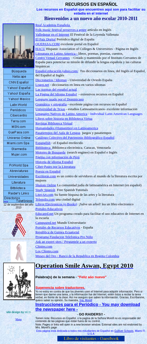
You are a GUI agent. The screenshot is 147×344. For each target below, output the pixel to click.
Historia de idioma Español (54, 162)
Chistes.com (43, 246)
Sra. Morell (85, 300)
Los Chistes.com (46, 251)
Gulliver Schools (123, 330)
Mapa (19, 319)
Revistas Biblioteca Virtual (53, 123)
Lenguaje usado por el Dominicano (59, 99)
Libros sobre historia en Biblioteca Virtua (63, 118)
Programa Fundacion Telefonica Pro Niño (64, 237)
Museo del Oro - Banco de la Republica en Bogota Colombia (77, 256)
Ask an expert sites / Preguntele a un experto (66, 242)
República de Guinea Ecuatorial (57, 232)
